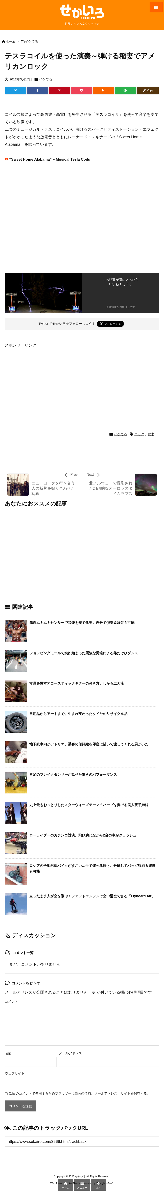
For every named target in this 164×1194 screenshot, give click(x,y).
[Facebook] (37, 90)
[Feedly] (125, 90)
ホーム (11, 41)
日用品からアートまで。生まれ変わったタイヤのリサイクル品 (78, 714)
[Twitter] (15, 90)
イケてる (31, 41)
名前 (8, 1053)
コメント (11, 1001)
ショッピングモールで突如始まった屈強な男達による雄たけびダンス (83, 653)
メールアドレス (70, 1053)
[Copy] (148, 90)
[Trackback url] (82, 1142)
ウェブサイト (15, 1073)
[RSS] (103, 90)
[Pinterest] (59, 90)
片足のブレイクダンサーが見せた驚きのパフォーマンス (73, 774)
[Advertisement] (41, 379)
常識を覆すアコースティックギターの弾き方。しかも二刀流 (76, 683)
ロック (139, 434)
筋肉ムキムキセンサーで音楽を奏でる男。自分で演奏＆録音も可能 (81, 623)
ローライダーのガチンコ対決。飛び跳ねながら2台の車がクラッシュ (82, 835)
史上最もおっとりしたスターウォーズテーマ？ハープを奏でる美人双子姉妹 (88, 805)
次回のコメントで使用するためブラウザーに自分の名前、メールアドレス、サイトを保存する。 (79, 1093)
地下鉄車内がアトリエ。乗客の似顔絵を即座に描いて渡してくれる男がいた (88, 744)
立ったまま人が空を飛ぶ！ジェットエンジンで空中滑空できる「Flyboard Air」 (92, 896)
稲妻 (151, 434)
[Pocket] (81, 90)
